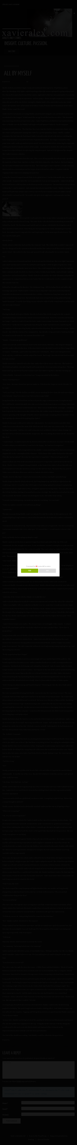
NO (47, 571)
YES (29, 571)
